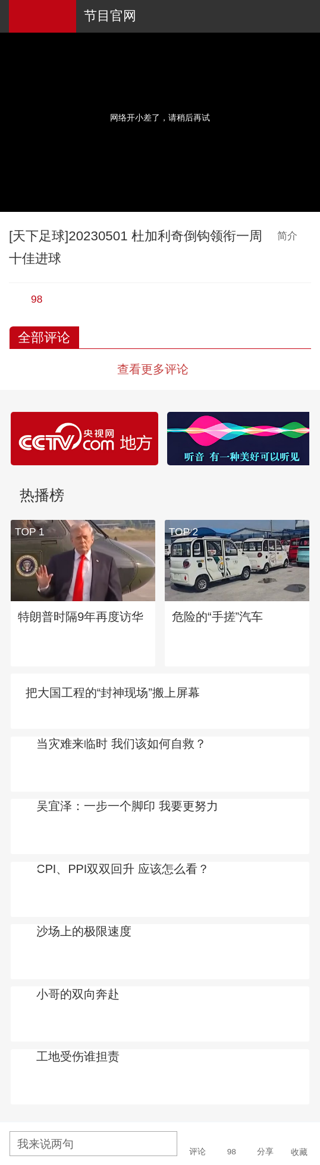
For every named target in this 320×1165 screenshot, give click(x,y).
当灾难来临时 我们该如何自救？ (121, 743)
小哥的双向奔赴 (78, 994)
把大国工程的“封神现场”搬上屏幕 (113, 692)
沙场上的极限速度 (83, 931)
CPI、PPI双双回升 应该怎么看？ (122, 868)
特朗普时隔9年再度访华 (80, 616)
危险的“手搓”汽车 (217, 616)
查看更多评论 (153, 369)
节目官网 (110, 15)
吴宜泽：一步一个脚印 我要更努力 (127, 805)
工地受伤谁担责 (78, 1056)
